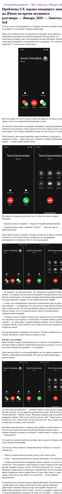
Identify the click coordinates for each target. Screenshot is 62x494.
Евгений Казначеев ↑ (17, 4)
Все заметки (39, 4)
